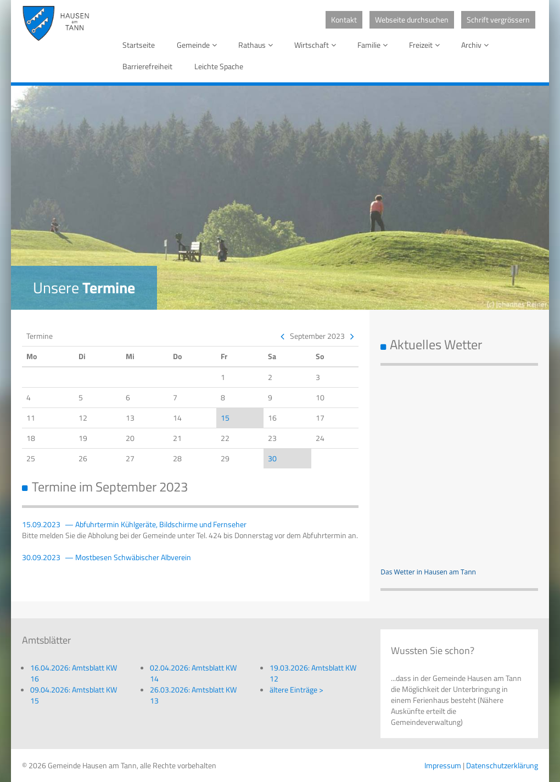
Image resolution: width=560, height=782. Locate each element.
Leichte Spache (218, 66)
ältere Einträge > (296, 689)
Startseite (138, 45)
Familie (374, 45)
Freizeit (426, 45)
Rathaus (257, 45)
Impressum (442, 765)
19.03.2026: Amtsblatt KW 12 (313, 673)
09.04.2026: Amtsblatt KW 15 (73, 695)
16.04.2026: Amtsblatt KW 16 (73, 673)
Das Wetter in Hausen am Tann (428, 572)
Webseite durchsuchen (412, 19)
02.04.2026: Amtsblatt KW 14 (193, 673)
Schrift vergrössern (498, 19)
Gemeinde (199, 45)
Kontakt (344, 19)
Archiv (476, 45)
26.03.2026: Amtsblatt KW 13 (193, 695)
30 (272, 458)
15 (225, 417)
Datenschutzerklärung (502, 765)
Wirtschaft (317, 45)
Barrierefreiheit (147, 66)
